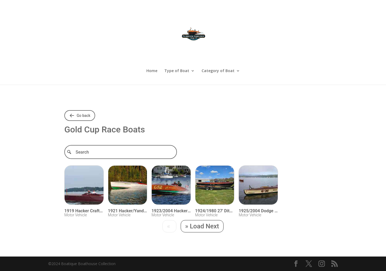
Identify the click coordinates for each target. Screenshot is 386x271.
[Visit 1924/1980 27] (215, 186)
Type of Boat (176, 71)
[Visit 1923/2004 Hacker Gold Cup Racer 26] (171, 186)
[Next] (202, 226)
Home (151, 71)
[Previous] (169, 226)
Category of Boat (218, 71)
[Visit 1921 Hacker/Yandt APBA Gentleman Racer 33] (127, 186)
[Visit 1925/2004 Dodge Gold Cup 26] (258, 186)
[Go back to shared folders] (79, 115)
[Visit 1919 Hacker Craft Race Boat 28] (84, 186)
